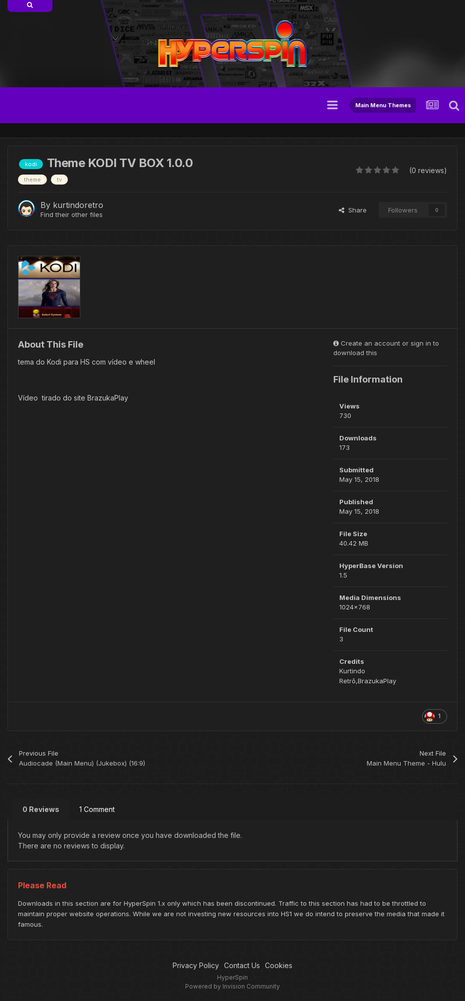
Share (353, 210)
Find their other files (71, 214)
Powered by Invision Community (232, 986)
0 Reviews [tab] (40, 809)
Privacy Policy (196, 965)
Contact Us (242, 965)
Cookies (278, 965)
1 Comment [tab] (97, 809)
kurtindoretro (78, 205)
